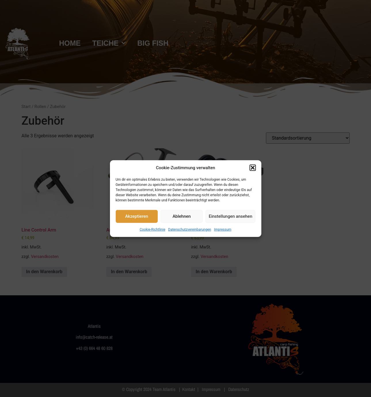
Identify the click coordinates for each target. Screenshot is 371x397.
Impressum (222, 229)
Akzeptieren (136, 216)
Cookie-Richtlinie (152, 229)
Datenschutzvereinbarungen (189, 229)
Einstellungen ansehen (230, 216)
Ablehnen (181, 216)
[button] (253, 168)
